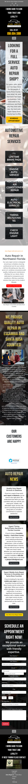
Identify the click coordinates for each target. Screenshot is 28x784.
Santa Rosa (18, 775)
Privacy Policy (14, 777)
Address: (4, 682)
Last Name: (14, 661)
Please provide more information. (12, 709)
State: (3, 695)
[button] (14, 119)
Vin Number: (6, 701)
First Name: (14, 656)
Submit (5, 724)
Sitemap (14, 782)
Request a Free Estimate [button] (14, 286)
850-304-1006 (14, 33)
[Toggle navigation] (14, 38)
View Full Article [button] (14, 517)
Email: (14, 668)
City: (14, 689)
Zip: (9, 695)
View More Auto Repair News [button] (14, 615)
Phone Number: (14, 676)
